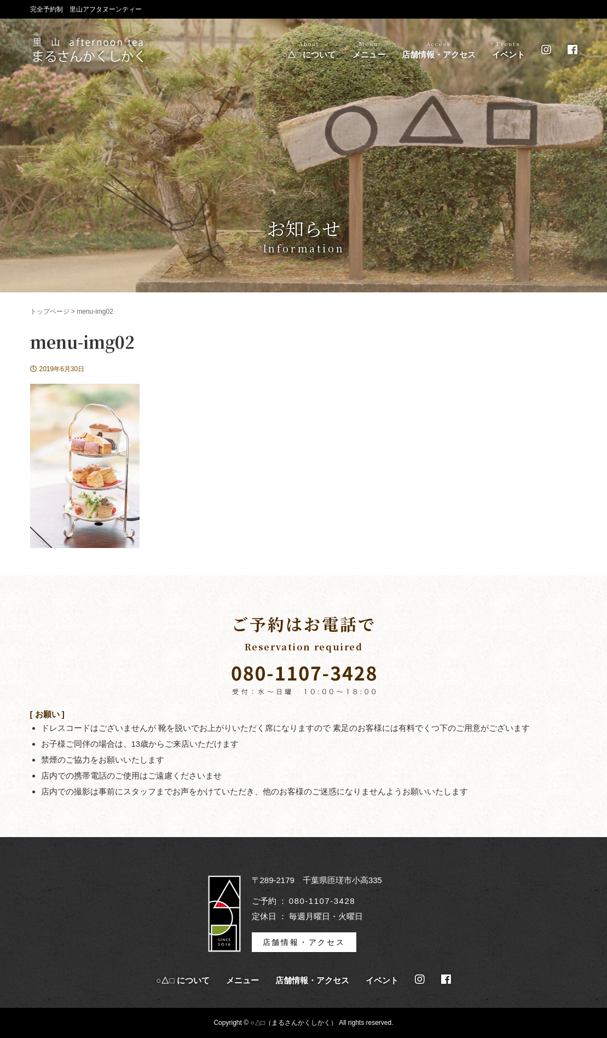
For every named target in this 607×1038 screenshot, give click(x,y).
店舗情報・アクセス (439, 50)
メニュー (368, 50)
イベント (508, 50)
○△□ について (309, 50)
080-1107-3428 (322, 901)
